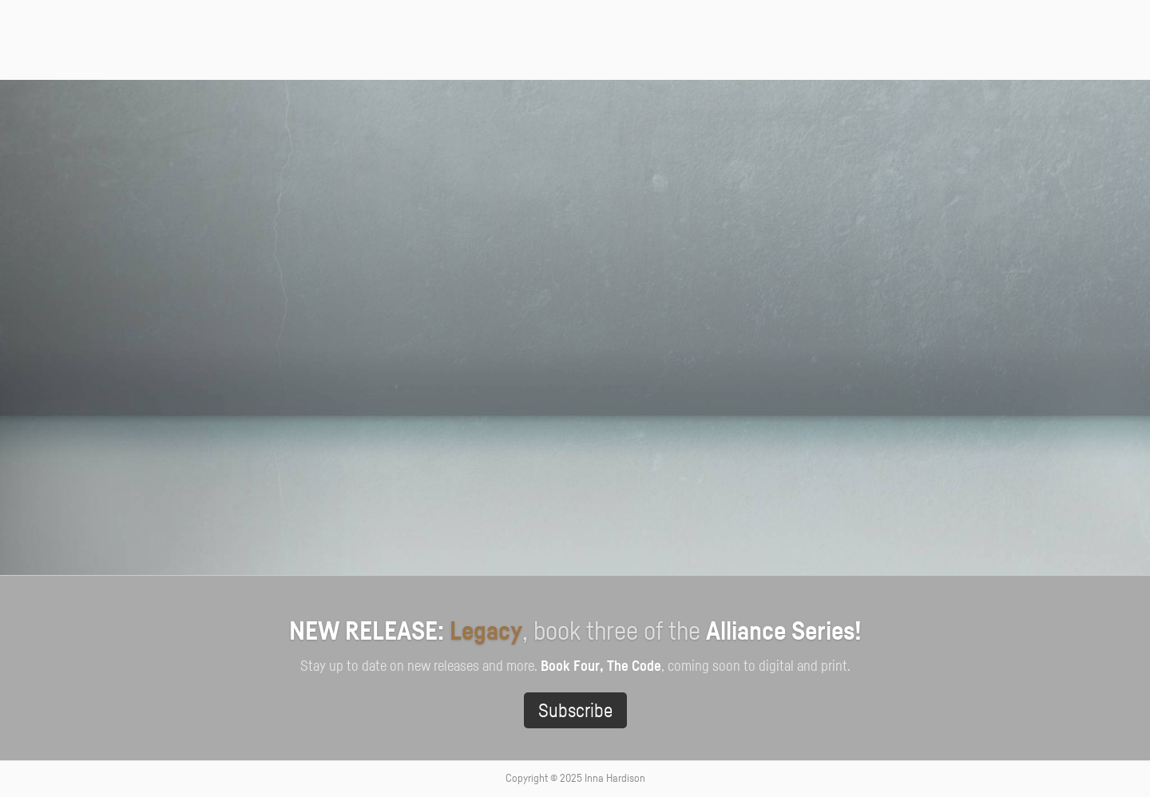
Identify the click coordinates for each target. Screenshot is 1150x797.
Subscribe (575, 711)
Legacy (486, 631)
